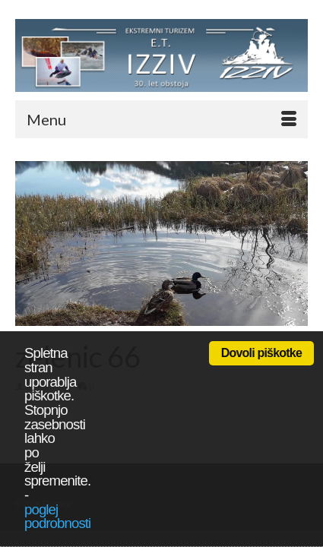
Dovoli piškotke (261, 352)
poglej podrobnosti (57, 516)
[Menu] (161, 119)
